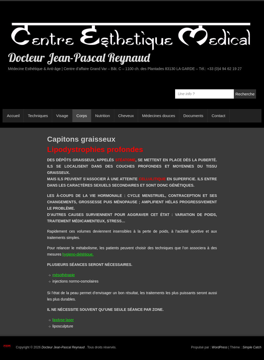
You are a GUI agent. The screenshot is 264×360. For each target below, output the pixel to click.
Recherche (245, 94)
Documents (193, 115)
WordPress (219, 347)
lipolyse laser (63, 320)
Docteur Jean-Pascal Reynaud (79, 57)
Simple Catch (252, 347)
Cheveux (126, 115)
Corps (81, 115)
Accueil (13, 115)
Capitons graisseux (81, 139)
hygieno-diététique (77, 254)
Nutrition (102, 115)
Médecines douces (158, 115)
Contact (218, 115)
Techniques (38, 115)
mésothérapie (63, 275)
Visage (62, 115)
